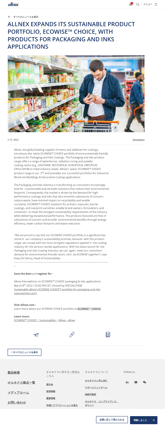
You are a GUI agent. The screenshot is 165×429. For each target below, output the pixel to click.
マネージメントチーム (96, 387)
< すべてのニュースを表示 (24, 352)
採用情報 (50, 391)
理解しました (144, 420)
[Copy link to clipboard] (72, 335)
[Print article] (108, 335)
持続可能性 (90, 394)
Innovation (139, 139)
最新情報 (50, 398)
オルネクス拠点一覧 (22, 382)
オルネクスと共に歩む (96, 380)
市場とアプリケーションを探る (62, 405)
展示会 (49, 384)
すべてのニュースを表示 (23, 16)
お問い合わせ (17, 402)
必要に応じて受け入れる (110, 420)
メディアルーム (19, 392)
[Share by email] (35, 335)
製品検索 (14, 372)
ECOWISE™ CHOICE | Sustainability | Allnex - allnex (44, 320)
